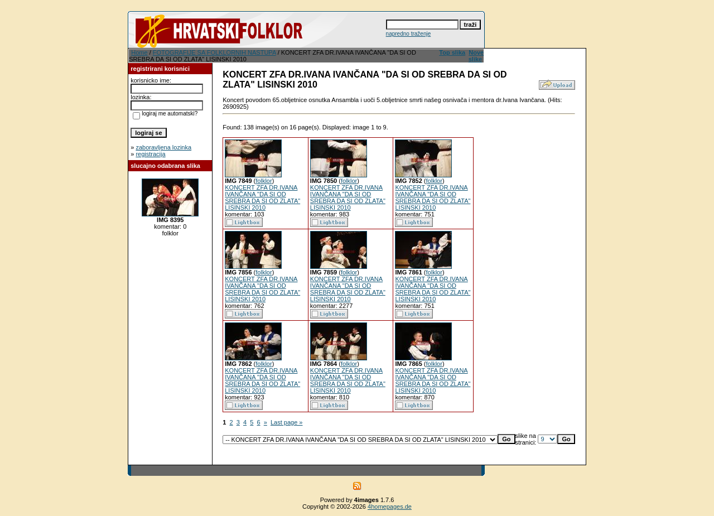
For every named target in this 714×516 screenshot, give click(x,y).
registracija (150, 154)
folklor (263, 180)
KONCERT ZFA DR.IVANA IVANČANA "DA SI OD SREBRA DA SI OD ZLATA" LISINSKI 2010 (262, 197)
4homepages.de (390, 506)
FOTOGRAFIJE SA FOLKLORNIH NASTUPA (214, 52)
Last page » (287, 422)
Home (139, 52)
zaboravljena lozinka (163, 147)
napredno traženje (408, 34)
